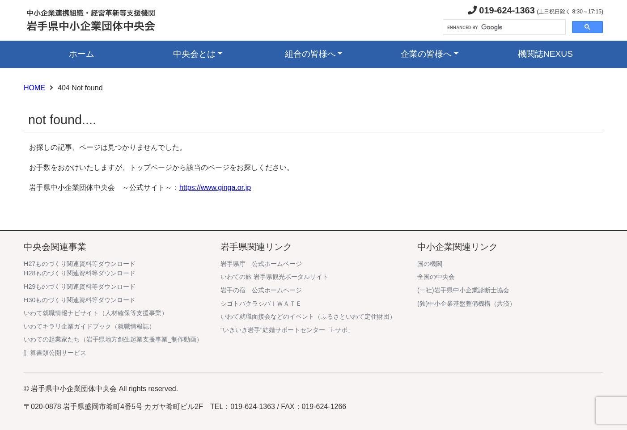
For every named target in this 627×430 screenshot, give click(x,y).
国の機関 (429, 263)
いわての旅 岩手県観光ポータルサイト (274, 276)
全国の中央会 (436, 276)
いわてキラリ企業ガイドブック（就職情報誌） (89, 326)
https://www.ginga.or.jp (215, 187)
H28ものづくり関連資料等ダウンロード (80, 273)
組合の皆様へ (310, 54)
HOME (34, 88)
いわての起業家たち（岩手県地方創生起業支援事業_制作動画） (113, 339)
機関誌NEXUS (545, 54)
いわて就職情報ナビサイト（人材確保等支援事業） (96, 312)
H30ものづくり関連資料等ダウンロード (80, 300)
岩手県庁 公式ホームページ (261, 263)
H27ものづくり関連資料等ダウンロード (80, 263)
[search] (503, 27)
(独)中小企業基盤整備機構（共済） (466, 303)
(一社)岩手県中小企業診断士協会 (463, 290)
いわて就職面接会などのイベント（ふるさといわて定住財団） (308, 316)
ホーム (81, 54)
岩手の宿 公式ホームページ (261, 290)
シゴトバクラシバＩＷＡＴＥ (261, 303)
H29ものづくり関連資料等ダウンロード (80, 286)
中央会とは (194, 54)
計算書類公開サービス (55, 352)
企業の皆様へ (426, 54)
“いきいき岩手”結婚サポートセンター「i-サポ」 (287, 329)
